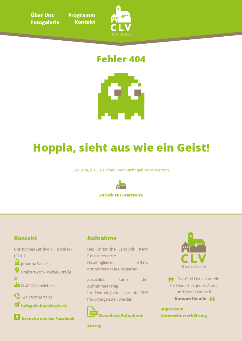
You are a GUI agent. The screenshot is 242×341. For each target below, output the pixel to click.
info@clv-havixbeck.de (44, 306)
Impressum (172, 309)
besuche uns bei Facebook (44, 318)
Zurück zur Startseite (121, 195)
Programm (81, 15)
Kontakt (85, 22)
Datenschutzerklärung (183, 315)
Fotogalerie (45, 22)
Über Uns (42, 15)
